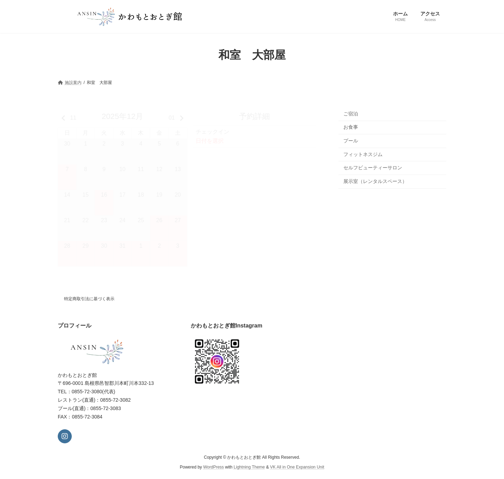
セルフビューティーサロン (372, 167)
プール (350, 140)
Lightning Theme (249, 467)
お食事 (350, 127)
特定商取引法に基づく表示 (89, 298)
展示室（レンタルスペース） (375, 181)
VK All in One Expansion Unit (297, 467)
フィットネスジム (363, 154)
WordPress (213, 467)
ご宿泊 (350, 113)
